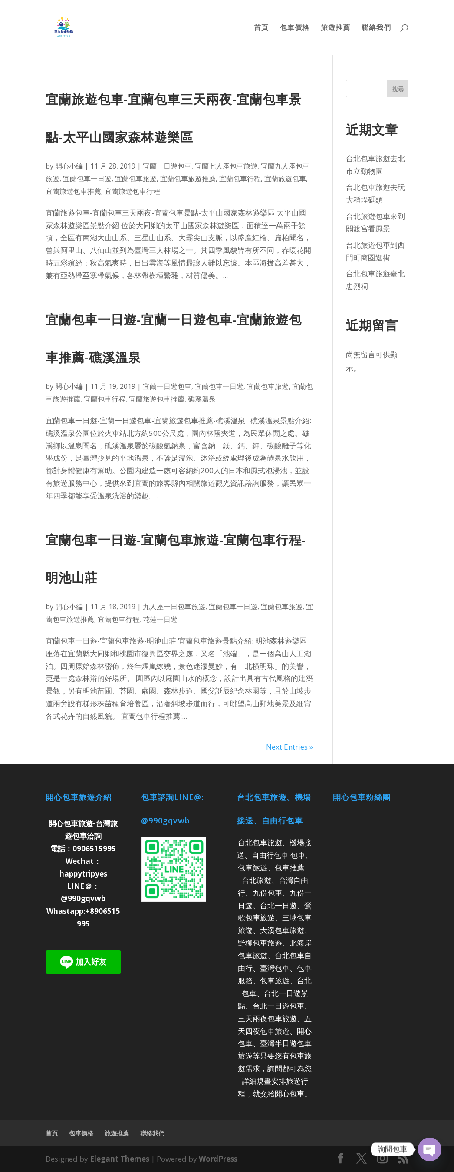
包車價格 (294, 28)
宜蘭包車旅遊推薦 (188, 178)
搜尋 (398, 89)
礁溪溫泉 (202, 399)
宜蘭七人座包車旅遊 (226, 166)
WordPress (218, 1159)
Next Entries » (289, 747)
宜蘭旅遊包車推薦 (73, 191)
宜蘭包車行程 (240, 178)
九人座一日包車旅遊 (174, 606)
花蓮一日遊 (160, 619)
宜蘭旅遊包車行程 (132, 191)
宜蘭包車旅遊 (136, 178)
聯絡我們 (376, 28)
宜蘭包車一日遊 (87, 178)
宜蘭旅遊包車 (285, 178)
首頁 (261, 28)
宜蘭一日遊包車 (167, 166)
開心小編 (69, 166)
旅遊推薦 (335, 28)
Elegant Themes (119, 1159)
